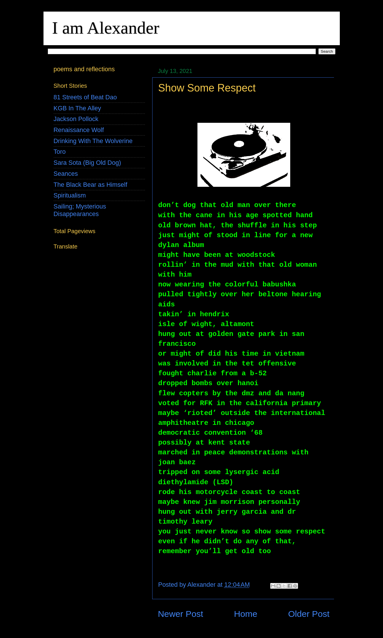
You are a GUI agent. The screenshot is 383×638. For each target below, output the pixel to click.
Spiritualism (70, 195)
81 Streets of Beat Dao (85, 97)
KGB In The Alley (77, 108)
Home (245, 614)
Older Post (309, 614)
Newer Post (180, 614)
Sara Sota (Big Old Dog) (87, 162)
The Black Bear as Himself (90, 184)
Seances (66, 173)
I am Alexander (105, 27)
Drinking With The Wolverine (93, 141)
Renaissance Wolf (79, 130)
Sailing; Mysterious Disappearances (80, 210)
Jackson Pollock (76, 119)
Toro (60, 151)
